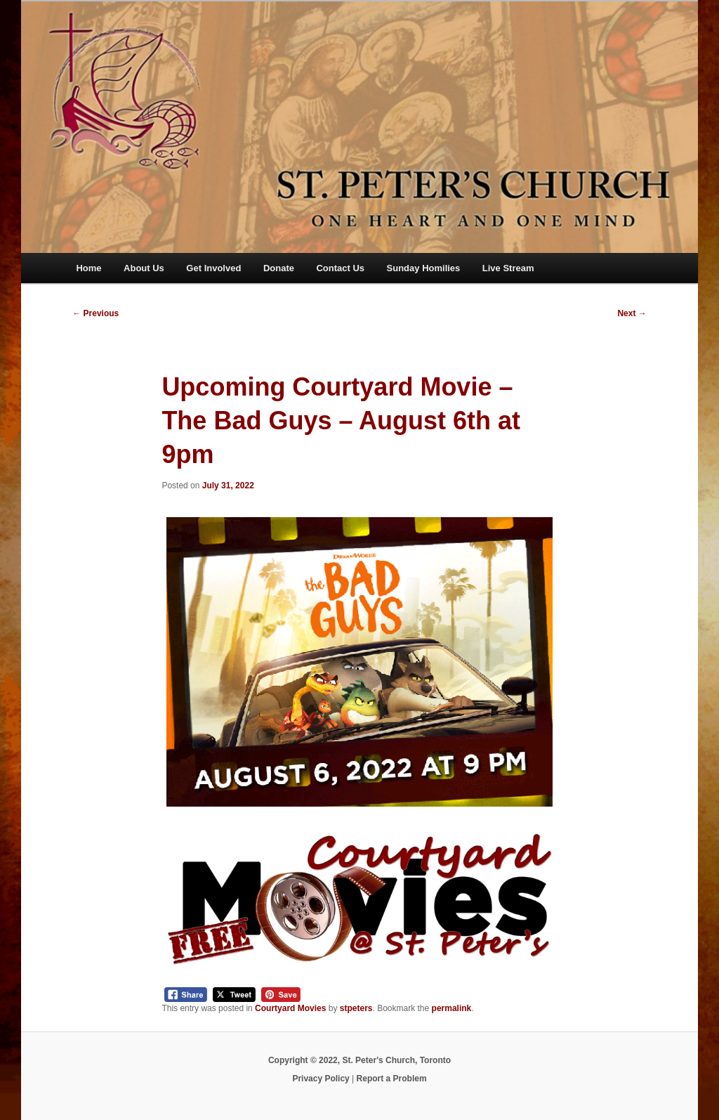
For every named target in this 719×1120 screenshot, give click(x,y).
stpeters (356, 1008)
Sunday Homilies (424, 268)
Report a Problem (392, 1078)
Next (631, 313)
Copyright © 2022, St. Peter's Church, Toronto (359, 1060)
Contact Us (340, 268)
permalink (452, 1008)
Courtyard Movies (290, 1008)
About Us (144, 268)
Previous (95, 313)
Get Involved (213, 268)
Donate (278, 268)
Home (88, 268)
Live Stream (508, 268)
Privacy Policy (320, 1078)
